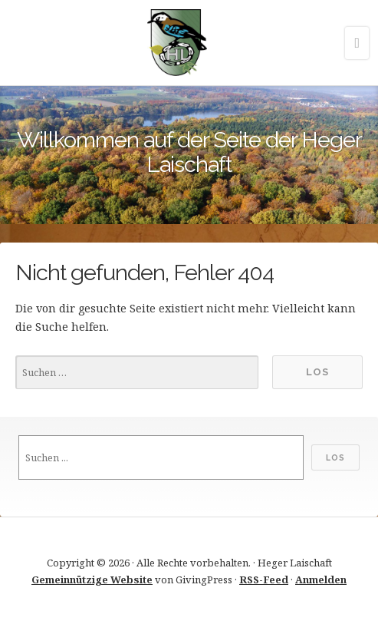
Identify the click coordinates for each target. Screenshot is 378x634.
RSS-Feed (263, 579)
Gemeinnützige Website (92, 579)
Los (335, 457)
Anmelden (321, 579)
